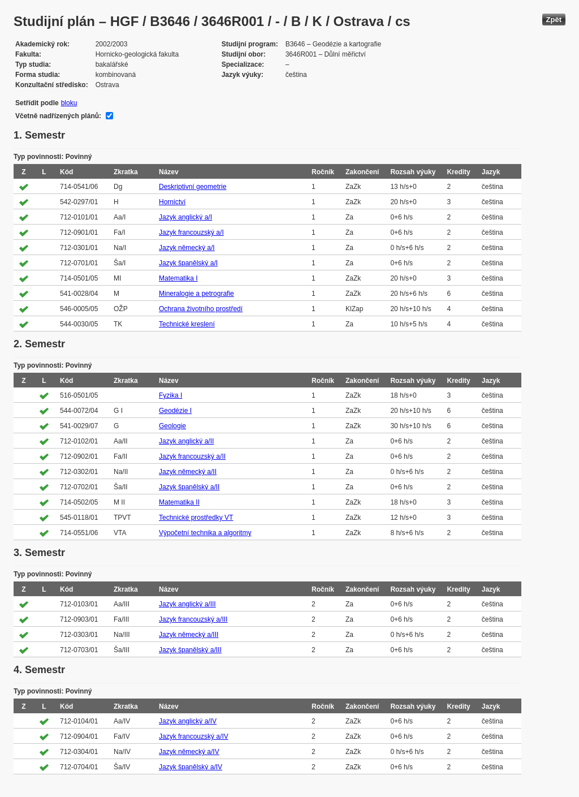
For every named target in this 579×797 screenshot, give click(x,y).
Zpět (553, 19)
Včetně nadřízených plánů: (58, 116)
